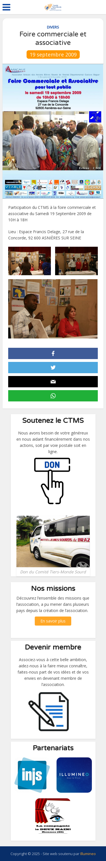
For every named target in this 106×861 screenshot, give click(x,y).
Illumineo (88, 853)
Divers (53, 27)
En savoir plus (53, 621)
